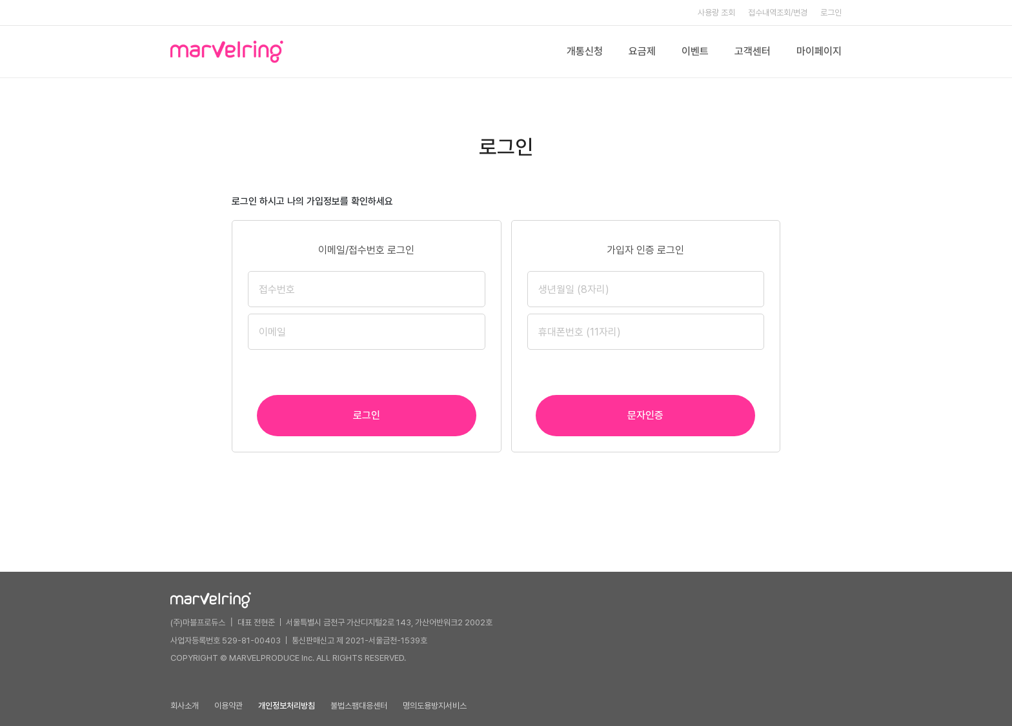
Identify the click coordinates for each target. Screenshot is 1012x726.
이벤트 (695, 51)
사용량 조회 (716, 12)
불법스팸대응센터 (358, 706)
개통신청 (585, 51)
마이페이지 (819, 51)
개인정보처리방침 (286, 706)
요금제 (642, 51)
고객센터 (752, 51)
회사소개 (184, 706)
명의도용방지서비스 (435, 706)
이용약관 (228, 706)
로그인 (831, 12)
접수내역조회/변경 (777, 12)
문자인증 (645, 415)
